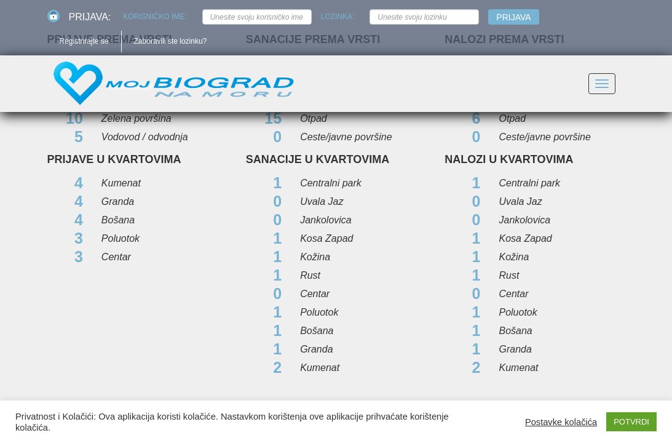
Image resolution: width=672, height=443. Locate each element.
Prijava (513, 17)
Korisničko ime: (154, 16)
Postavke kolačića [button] (561, 422)
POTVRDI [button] (631, 421)
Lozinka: (338, 16)
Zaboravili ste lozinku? (170, 41)
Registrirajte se (84, 41)
